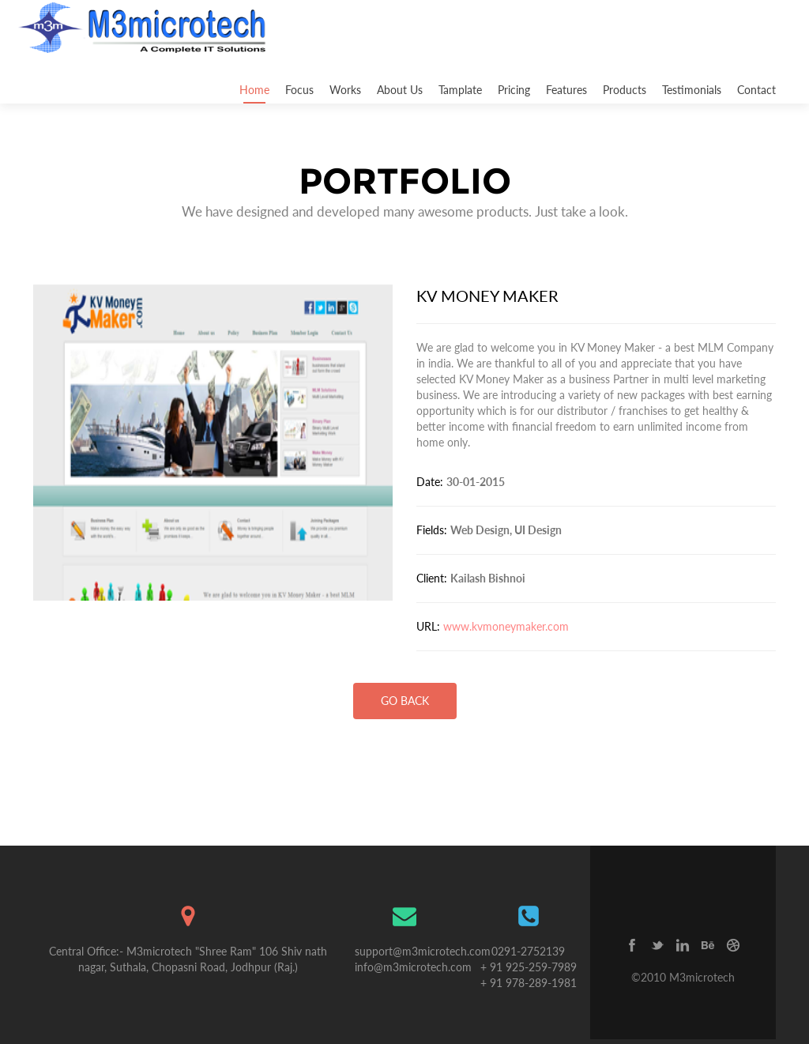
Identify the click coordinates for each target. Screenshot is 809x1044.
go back (405, 700)
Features (566, 89)
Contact (756, 89)
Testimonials (691, 89)
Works (345, 89)
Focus (299, 89)
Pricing (514, 89)
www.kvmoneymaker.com (506, 626)
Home (254, 89)
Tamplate (460, 89)
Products (624, 89)
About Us (400, 89)
